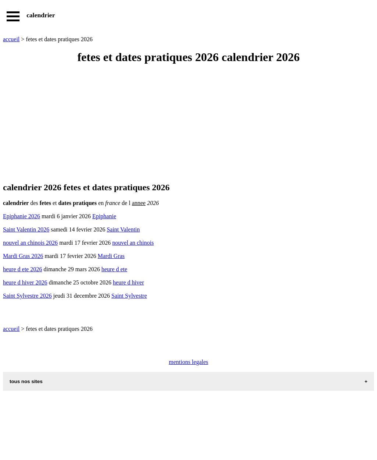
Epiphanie (104, 216)
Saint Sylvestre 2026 (27, 296)
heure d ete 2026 (22, 269)
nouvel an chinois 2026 (30, 243)
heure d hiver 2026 (25, 282)
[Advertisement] (188, 123)
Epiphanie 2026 (21, 216)
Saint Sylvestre (129, 296)
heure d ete (114, 269)
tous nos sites (26, 381)
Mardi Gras (111, 256)
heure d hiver (128, 282)
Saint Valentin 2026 (26, 229)
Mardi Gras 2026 (23, 256)
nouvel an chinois (133, 243)
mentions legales (188, 362)
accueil (11, 39)
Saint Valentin (123, 229)
